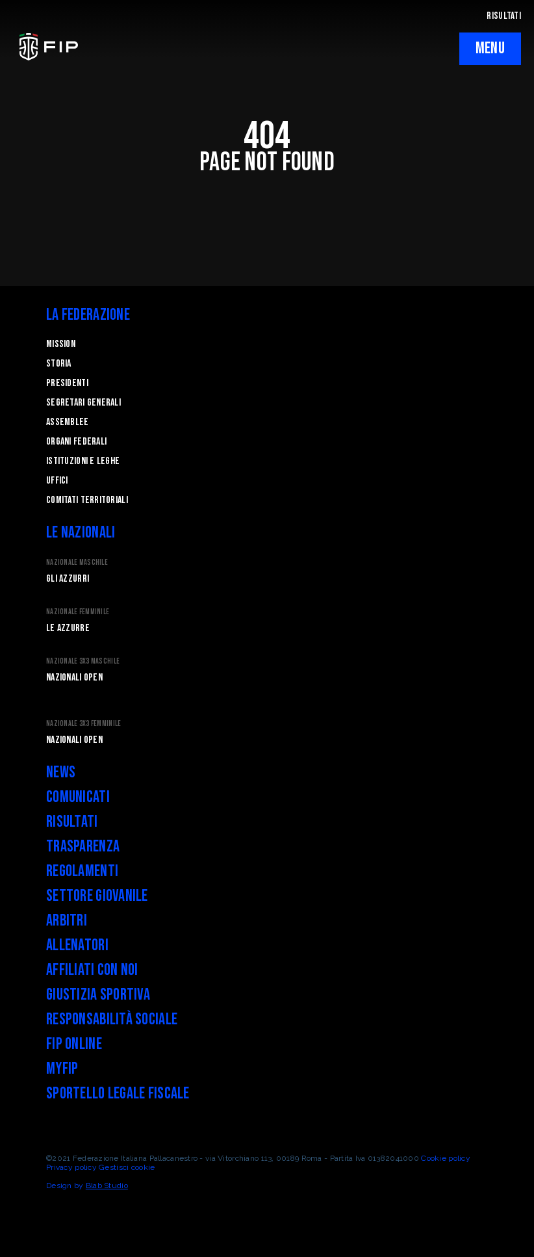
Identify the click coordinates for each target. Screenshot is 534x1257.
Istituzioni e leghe (83, 461)
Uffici (57, 480)
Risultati (72, 822)
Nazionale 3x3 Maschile (83, 661)
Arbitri (66, 921)
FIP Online (74, 1044)
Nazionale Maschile (77, 562)
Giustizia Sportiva (98, 995)
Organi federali (76, 441)
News (60, 772)
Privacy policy (71, 1167)
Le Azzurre (68, 628)
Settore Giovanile (97, 896)
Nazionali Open (74, 677)
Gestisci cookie (127, 1167)
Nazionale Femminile (77, 612)
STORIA (58, 363)
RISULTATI (504, 16)
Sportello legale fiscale (118, 1093)
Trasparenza (83, 846)
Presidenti (67, 383)
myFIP (62, 1069)
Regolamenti (82, 871)
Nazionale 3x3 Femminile (83, 724)
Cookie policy (445, 1158)
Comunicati (78, 797)
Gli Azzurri (67, 579)
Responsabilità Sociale (111, 1019)
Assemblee (67, 422)
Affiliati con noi (92, 970)
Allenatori (77, 945)
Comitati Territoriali (87, 500)
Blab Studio (107, 1185)
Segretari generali (83, 402)
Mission (60, 344)
